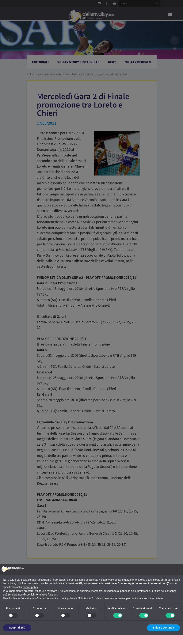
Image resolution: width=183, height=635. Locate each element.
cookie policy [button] (30, 587)
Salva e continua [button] (163, 627)
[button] (178, 570)
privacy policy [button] (113, 579)
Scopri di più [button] (17, 627)
